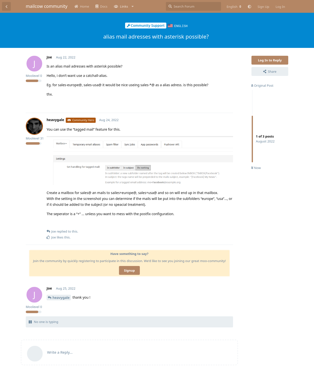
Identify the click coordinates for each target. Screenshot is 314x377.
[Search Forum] (193, 6)
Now (256, 167)
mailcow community (46, 6)
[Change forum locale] (234, 6)
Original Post (262, 85)
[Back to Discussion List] (6, 6)
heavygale (61, 297)
